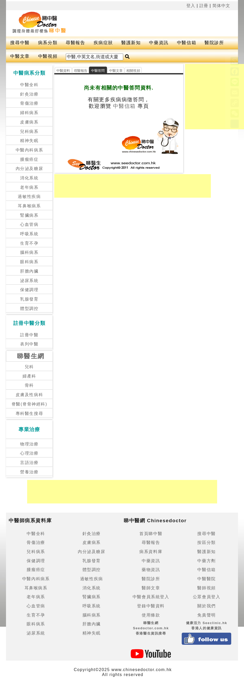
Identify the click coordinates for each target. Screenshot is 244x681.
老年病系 (29, 187)
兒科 (29, 367)
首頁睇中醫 (150, 533)
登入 (190, 5)
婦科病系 (29, 112)
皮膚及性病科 (29, 394)
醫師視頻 (206, 588)
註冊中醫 (29, 335)
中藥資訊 (158, 42)
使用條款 (151, 615)
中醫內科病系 (29, 150)
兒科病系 (29, 131)
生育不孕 (29, 243)
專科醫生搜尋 (29, 413)
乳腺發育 (29, 299)
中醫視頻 (47, 56)
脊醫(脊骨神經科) (29, 404)
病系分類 (47, 42)
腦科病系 (29, 252)
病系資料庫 (150, 551)
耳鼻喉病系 (29, 206)
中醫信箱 (186, 42)
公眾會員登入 (207, 597)
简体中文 (221, 5)
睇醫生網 (31, 356)
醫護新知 (131, 42)
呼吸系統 (29, 234)
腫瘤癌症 (29, 159)
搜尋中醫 (19, 42)
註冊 (203, 5)
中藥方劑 (206, 561)
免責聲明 (206, 615)
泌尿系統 (29, 280)
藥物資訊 (151, 569)
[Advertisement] (151, 23)
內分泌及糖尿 (29, 168)
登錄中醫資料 (151, 606)
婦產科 (29, 376)
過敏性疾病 (29, 196)
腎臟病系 (29, 215)
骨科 (29, 385)
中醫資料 (63, 71)
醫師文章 (151, 588)
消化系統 (29, 178)
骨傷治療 (29, 103)
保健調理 (29, 289)
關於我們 (206, 606)
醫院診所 (214, 42)
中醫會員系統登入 (151, 597)
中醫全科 (29, 85)
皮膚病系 (29, 122)
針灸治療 (29, 94)
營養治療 (29, 472)
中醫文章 (19, 56)
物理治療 (29, 444)
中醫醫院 (206, 579)
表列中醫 (29, 344)
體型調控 (29, 308)
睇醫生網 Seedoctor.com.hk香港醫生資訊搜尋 (151, 628)
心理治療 (29, 453)
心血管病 (29, 224)
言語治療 (29, 462)
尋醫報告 (75, 42)
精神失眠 (29, 140)
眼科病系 (29, 262)
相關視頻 (133, 71)
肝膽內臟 (29, 271)
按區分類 (206, 542)
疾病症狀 (103, 42)
